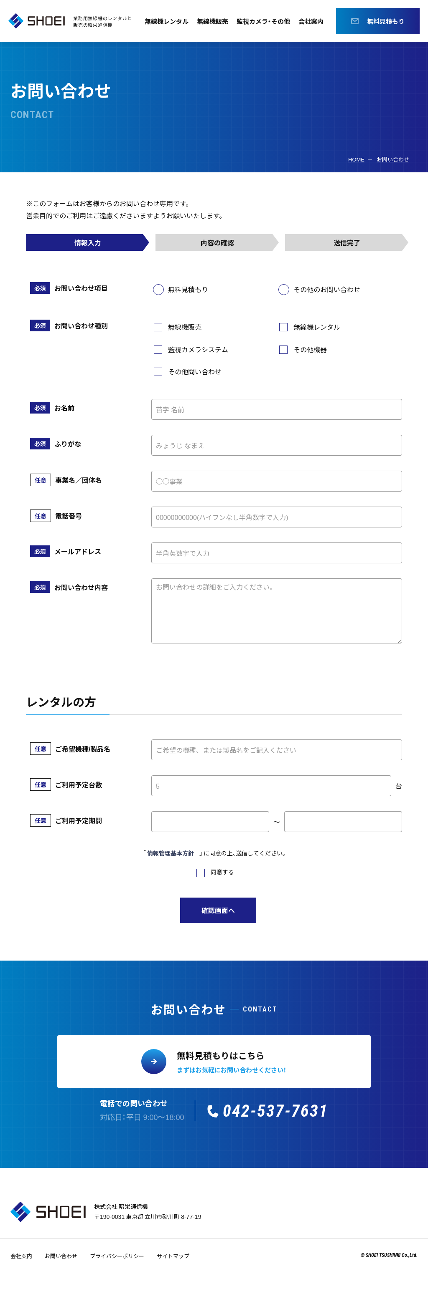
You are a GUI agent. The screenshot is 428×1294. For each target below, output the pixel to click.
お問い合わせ (393, 159)
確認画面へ (218, 910)
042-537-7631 (275, 1111)
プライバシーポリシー (117, 1256)
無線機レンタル (163, 21)
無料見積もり (386, 21)
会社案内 (315, 21)
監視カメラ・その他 (265, 21)
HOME (356, 159)
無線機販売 (211, 21)
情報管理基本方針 (170, 853)
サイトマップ (173, 1256)
